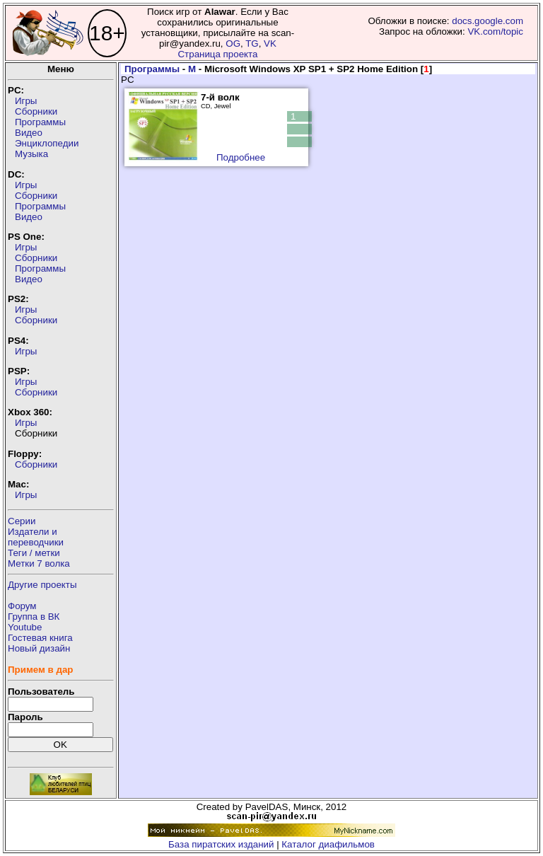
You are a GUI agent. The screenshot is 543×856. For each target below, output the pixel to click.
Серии (21, 521)
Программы (40, 122)
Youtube (25, 627)
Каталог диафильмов (328, 844)
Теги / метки (34, 553)
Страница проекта (217, 54)
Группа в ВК (33, 616)
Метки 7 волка (39, 563)
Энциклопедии (46, 143)
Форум (22, 606)
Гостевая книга (40, 637)
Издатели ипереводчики (36, 537)
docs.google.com (487, 21)
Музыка (31, 154)
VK (270, 43)
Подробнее (240, 157)
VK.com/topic (495, 31)
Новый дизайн (39, 648)
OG (233, 43)
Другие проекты (42, 584)
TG (252, 43)
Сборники (36, 111)
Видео (28, 132)
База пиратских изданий (221, 844)
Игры (26, 101)
